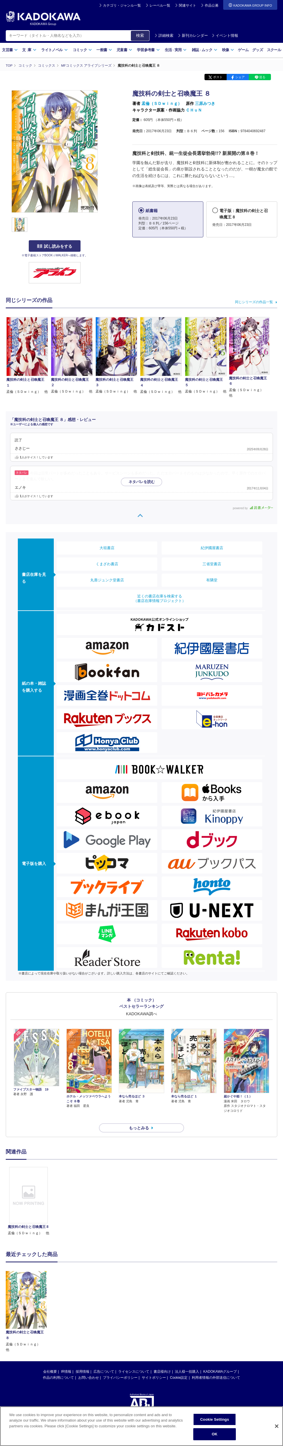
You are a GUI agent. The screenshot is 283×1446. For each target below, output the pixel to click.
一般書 (104, 50)
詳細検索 (163, 35)
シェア (240, 77)
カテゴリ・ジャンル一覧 (122, 5)
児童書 (124, 50)
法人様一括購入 (187, 1361)
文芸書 (10, 50)
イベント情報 (225, 35)
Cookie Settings (214, 1420)
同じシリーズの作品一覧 (254, 302)
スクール (274, 50)
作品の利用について (58, 1367)
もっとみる (139, 1117)
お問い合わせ (88, 1367)
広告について (103, 1361)
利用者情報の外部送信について (216, 1367)
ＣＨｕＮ (194, 109)
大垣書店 (107, 547)
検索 (140, 35)
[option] (28, 1191)
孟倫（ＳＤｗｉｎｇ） (162, 103)
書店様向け (162, 1361)
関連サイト (187, 5)
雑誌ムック (204, 50)
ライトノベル (54, 50)
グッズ (257, 50)
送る (262, 77)
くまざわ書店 (107, 564)
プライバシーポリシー (120, 1367)
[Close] (276, 1426)
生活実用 (176, 50)
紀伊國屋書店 (212, 547)
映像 (228, 50)
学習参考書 (148, 50)
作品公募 (212, 5)
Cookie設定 (179, 1367)
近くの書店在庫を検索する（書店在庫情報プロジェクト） (159, 598)
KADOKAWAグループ (220, 1361)
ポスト (218, 77)
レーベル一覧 (160, 5)
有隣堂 (211, 580)
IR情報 (66, 1361)
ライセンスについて (133, 1361)
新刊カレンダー (193, 35)
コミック (82, 50)
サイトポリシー (154, 1367)
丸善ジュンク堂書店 (107, 580)
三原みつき (205, 103)
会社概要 (50, 1361)
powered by (253, 507)
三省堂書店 (211, 564)
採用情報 (82, 1361)
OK (214, 1434)
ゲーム (243, 50)
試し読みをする (54, 246)
